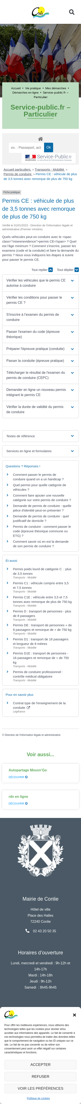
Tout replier (42, 269)
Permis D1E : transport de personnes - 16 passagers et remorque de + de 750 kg (41, 657)
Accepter (40, 1065)
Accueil (16, 88)
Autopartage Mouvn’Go (28, 770)
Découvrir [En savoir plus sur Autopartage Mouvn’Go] (18, 777)
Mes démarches (55, 88)
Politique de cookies (38, 1098)
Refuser (40, 1076)
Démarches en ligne (26, 92)
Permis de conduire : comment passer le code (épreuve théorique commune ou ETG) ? (42, 531)
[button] (74, 1014)
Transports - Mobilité (50, 169)
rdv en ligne (18, 796)
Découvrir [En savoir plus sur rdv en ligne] (18, 803)
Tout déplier (68, 269)
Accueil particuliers (18, 169)
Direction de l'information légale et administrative (32, 735)
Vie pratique (33, 88)
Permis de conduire (18, 174)
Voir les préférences (41, 1088)
